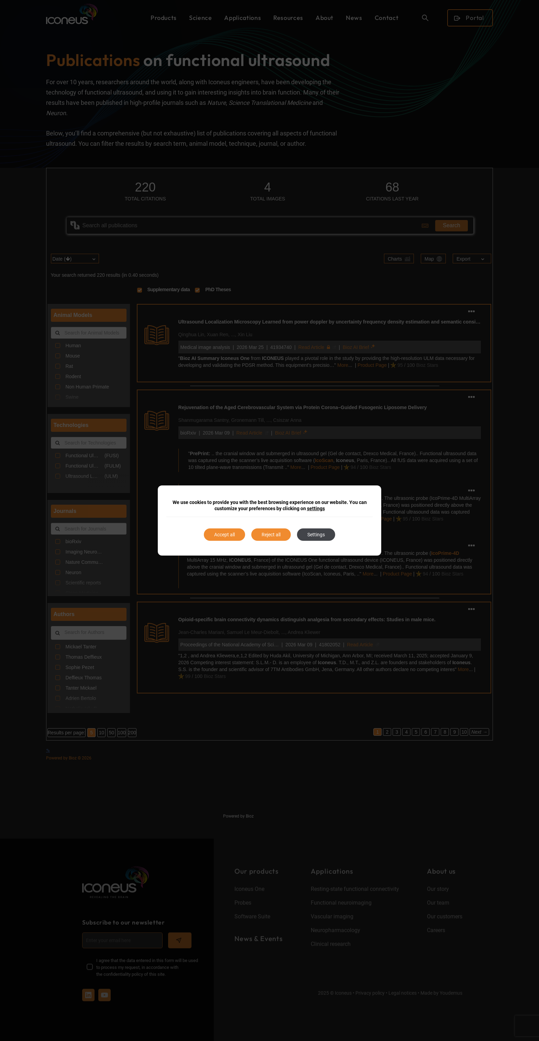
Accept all (224, 534)
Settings (316, 534)
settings (316, 508)
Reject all (271, 534)
